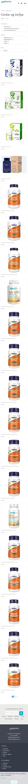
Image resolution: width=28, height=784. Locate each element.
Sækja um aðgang (7, 754)
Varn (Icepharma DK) (10, 30)
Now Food (7, 26)
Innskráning (21, 3)
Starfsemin (5, 763)
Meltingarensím (8, 37)
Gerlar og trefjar (8, 718)
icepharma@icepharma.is (14, 739)
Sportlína (17, 716)
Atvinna (4, 768)
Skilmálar (5, 752)
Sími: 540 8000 (14, 735)
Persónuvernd (6, 750)
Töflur (6, 41)
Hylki (6, 50)
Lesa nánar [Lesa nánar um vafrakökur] (3, 778)
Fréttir (4, 756)
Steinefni (10, 716)
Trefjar (6, 43)
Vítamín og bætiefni (6, 10)
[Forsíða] (6, 1)
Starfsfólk (5, 765)
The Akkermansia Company (12, 28)
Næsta (17, 697)
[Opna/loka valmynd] (25, 2)
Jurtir (22, 718)
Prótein (22, 716)
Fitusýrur (16, 718)
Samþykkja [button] (14, 782)
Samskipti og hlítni (7, 766)
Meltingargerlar (9, 39)
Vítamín (4, 716)
